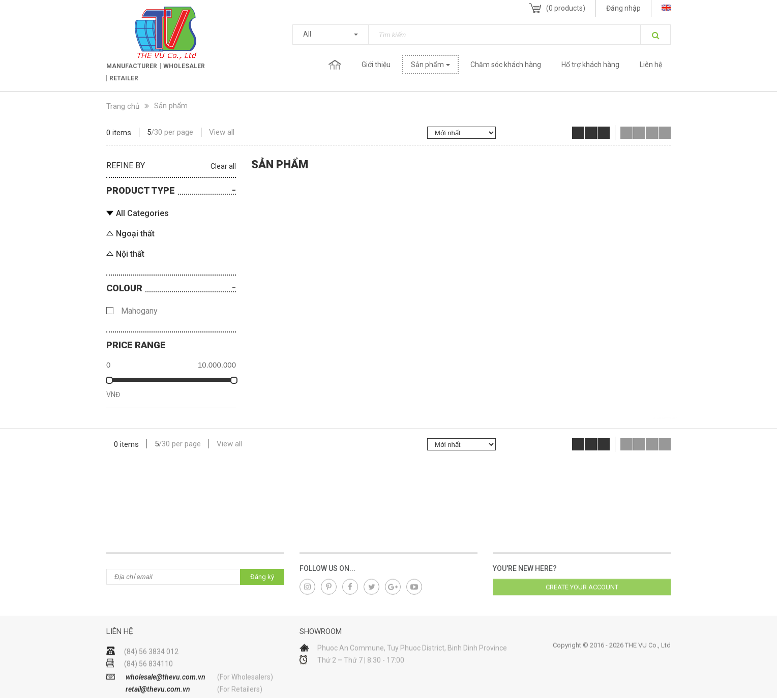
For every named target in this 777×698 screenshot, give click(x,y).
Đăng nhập (623, 8)
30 (158, 132)
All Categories (142, 213)
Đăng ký (262, 577)
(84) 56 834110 (148, 682)
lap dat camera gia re (665, 417)
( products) (565, 8)
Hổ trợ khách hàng (590, 64)
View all (221, 132)
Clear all (223, 166)
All (307, 34)
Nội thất (130, 254)
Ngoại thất (135, 233)
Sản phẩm (427, 64)
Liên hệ (651, 64)
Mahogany (139, 311)
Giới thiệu (376, 64)
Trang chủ (334, 64)
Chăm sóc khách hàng (505, 64)
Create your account (582, 593)
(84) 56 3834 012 (151, 669)
